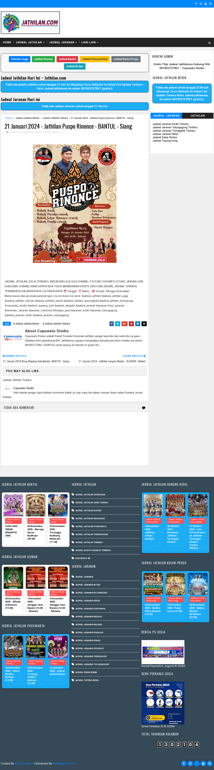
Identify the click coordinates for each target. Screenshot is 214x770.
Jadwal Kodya (74, 66)
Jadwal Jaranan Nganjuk (89, 632)
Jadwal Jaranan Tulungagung (92, 664)
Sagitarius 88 (82, 558)
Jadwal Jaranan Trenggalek (91, 656)
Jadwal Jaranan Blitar (165, 134)
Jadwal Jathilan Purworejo (90, 526)
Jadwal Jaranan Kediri (87, 601)
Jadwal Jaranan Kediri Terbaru (170, 124)
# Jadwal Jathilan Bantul (26, 323)
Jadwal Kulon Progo (126, 59)
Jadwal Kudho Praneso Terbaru (93, 550)
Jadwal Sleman (43, 59)
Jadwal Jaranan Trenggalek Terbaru (173, 130)
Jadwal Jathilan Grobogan (90, 494)
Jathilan (197, 115)
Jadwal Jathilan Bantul (27, 118)
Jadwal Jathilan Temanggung (91, 534)
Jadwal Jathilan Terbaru (55, 118)
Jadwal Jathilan (29, 42)
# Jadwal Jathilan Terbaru (56, 323)
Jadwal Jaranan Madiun (88, 616)
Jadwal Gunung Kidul (94, 59)
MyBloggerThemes (64, 763)
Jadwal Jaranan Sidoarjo (89, 648)
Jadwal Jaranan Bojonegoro (91, 593)
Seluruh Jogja (19, 59)
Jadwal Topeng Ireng (165, 140)
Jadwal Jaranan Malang (88, 624)
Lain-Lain (89, 42)
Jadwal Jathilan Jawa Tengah (91, 502)
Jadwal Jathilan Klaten (88, 510)
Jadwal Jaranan (61, 42)
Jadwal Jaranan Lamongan (90, 608)
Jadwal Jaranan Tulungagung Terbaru (175, 127)
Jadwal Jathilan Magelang (90, 518)
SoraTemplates (24, 763)
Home (7, 42)
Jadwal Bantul (67, 59)
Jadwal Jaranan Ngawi (87, 640)
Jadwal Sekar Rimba (164, 137)
